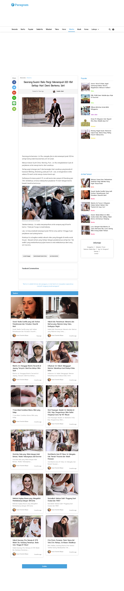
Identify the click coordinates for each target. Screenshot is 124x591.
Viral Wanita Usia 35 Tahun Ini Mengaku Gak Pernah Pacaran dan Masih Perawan (61, 456)
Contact (96, 253)
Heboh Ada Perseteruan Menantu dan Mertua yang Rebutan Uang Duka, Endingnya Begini (61, 324)
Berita (23, 29)
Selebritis (39, 29)
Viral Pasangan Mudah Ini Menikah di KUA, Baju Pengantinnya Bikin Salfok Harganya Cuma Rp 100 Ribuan (61, 412)
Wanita (71, 29)
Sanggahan (90, 247)
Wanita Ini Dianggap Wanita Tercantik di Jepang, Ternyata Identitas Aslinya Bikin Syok (27, 368)
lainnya (95, 29)
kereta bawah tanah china (40, 256)
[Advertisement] (75, 14)
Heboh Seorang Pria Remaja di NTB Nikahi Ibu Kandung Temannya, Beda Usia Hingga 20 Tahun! (25, 542)
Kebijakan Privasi (100, 247)
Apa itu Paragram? (103, 249)
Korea (86, 29)
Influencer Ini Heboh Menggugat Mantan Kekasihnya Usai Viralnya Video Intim (61, 368)
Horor (64, 29)
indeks (44, 566)
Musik (79, 29)
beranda (15, 29)
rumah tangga (26, 256)
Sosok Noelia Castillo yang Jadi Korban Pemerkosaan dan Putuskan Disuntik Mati (26, 324)
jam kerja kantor (54, 256)
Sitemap (96, 251)
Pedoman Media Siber (90, 249)
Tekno (57, 29)
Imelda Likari (60, 91)
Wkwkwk (49, 29)
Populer (30, 29)
